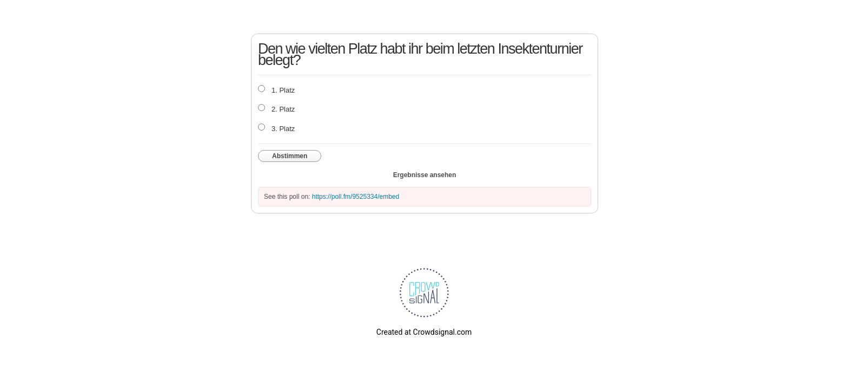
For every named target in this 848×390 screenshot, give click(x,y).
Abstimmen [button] (289, 156)
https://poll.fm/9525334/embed (355, 196)
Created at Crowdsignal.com (424, 332)
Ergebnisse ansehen (424, 175)
